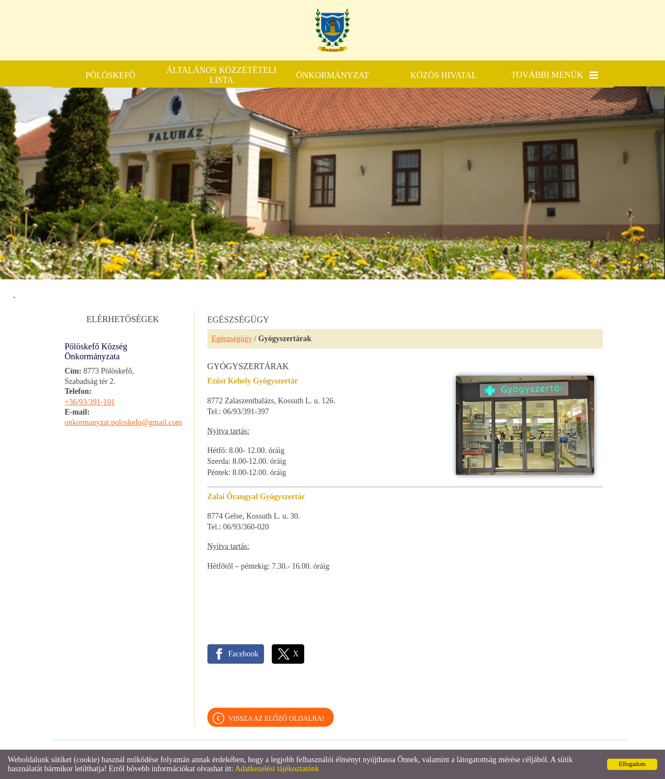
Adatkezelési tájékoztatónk (277, 768)
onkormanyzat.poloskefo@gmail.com (123, 422)
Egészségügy (232, 338)
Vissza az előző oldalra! (277, 718)
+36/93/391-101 (90, 402)
